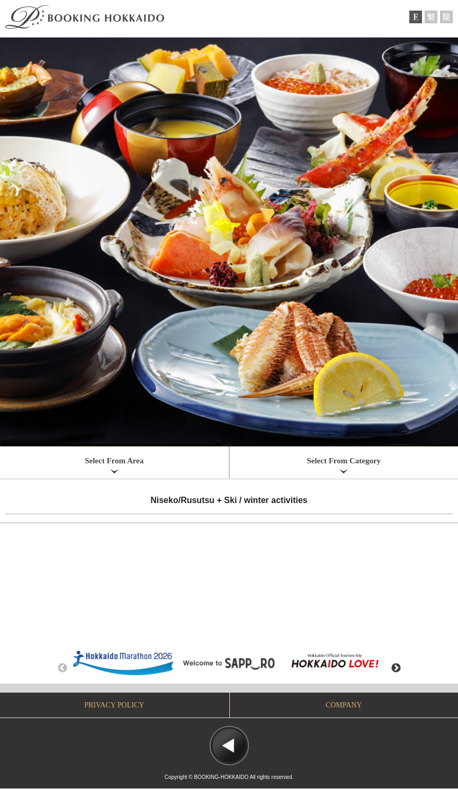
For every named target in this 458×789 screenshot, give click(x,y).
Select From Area (114, 460)
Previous (62, 667)
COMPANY (344, 705)
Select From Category (344, 460)
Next (396, 667)
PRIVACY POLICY (114, 705)
